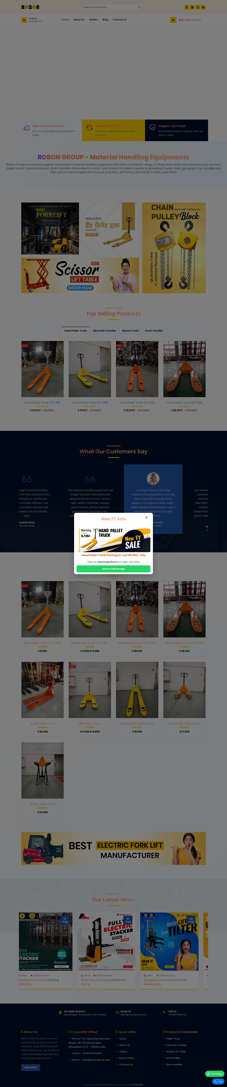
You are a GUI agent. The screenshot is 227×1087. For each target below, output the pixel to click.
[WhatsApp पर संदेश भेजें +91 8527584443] (214, 1074)
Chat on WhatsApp (113, 568)
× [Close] (146, 517)
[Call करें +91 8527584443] (218, 1081)
